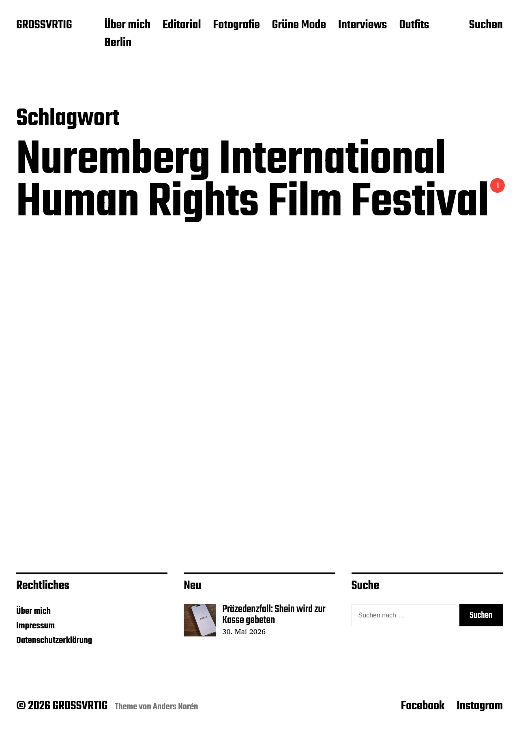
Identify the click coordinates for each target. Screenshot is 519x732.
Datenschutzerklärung (54, 640)
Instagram (480, 706)
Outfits (414, 25)
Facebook (423, 706)
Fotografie (236, 25)
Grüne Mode (299, 25)
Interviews (362, 25)
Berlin (117, 43)
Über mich (127, 25)
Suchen (486, 25)
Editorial (182, 25)
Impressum (35, 626)
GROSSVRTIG (44, 25)
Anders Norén (175, 707)
